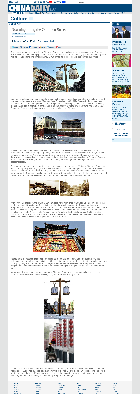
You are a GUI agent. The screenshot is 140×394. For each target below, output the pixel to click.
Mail (33, 41)
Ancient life (118, 70)
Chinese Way (15, 24)
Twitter (15, 47)
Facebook (24, 47)
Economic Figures (117, 102)
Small (52, 41)
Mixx (58, 47)
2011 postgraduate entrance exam (120, 124)
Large (42, 41)
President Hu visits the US (119, 43)
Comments (17, 41)
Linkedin (50, 47)
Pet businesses (119, 129)
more (113, 139)
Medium (46, 41)
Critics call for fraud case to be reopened (121, 135)
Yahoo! (42, 47)
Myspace (33, 47)
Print (26, 41)
